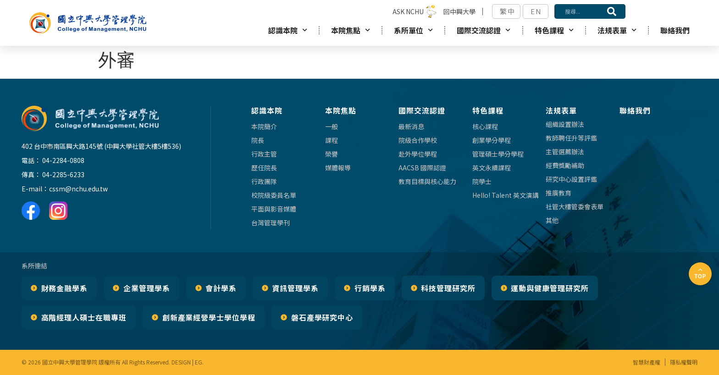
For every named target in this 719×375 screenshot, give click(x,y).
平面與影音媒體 (273, 208)
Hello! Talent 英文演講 (505, 195)
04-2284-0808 (63, 160)
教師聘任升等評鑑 (571, 137)
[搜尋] (611, 11)
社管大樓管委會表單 (574, 206)
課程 (331, 140)
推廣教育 (558, 192)
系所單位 (413, 30)
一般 (331, 126)
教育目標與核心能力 (427, 181)
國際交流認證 (483, 30)
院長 (257, 140)
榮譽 (331, 153)
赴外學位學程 (417, 153)
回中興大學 (459, 11)
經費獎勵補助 (565, 165)
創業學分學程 (491, 140)
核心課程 (485, 126)
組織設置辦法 (565, 124)
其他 (552, 220)
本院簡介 (264, 126)
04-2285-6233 (63, 174)
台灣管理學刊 (270, 222)
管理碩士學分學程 (498, 153)
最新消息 (411, 126)
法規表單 (616, 30)
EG (198, 362)
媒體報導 (338, 167)
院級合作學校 (417, 140)
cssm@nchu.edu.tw (78, 188)
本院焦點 (350, 30)
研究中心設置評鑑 (571, 179)
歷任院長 (264, 167)
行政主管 (264, 153)
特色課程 (554, 30)
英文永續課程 (491, 167)
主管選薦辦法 (565, 151)
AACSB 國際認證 (422, 167)
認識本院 (287, 30)
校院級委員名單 (273, 195)
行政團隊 (264, 181)
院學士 (482, 181)
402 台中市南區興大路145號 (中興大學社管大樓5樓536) (101, 146)
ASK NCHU (408, 11)
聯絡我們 (675, 30)
